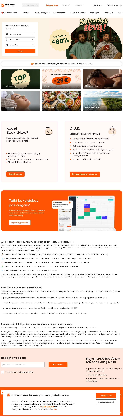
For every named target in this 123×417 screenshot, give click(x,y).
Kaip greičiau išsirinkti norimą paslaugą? (91, 138)
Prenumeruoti (58, 364)
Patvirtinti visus (106, 396)
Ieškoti (20, 51)
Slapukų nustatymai (106, 402)
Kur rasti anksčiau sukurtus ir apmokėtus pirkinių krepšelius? (91, 154)
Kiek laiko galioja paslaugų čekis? (88, 146)
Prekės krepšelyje (115, 5)
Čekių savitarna (52, 5)
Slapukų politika (47, 406)
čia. (55, 409)
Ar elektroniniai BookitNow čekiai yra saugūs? (93, 149)
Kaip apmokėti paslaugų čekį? (87, 159)
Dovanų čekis (79, 5)
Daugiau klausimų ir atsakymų (84, 174)
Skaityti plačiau (15, 174)
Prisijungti (100, 5)
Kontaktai (66, 5)
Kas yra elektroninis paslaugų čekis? (89, 142)
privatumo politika (26, 372)
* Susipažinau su (19, 372)
